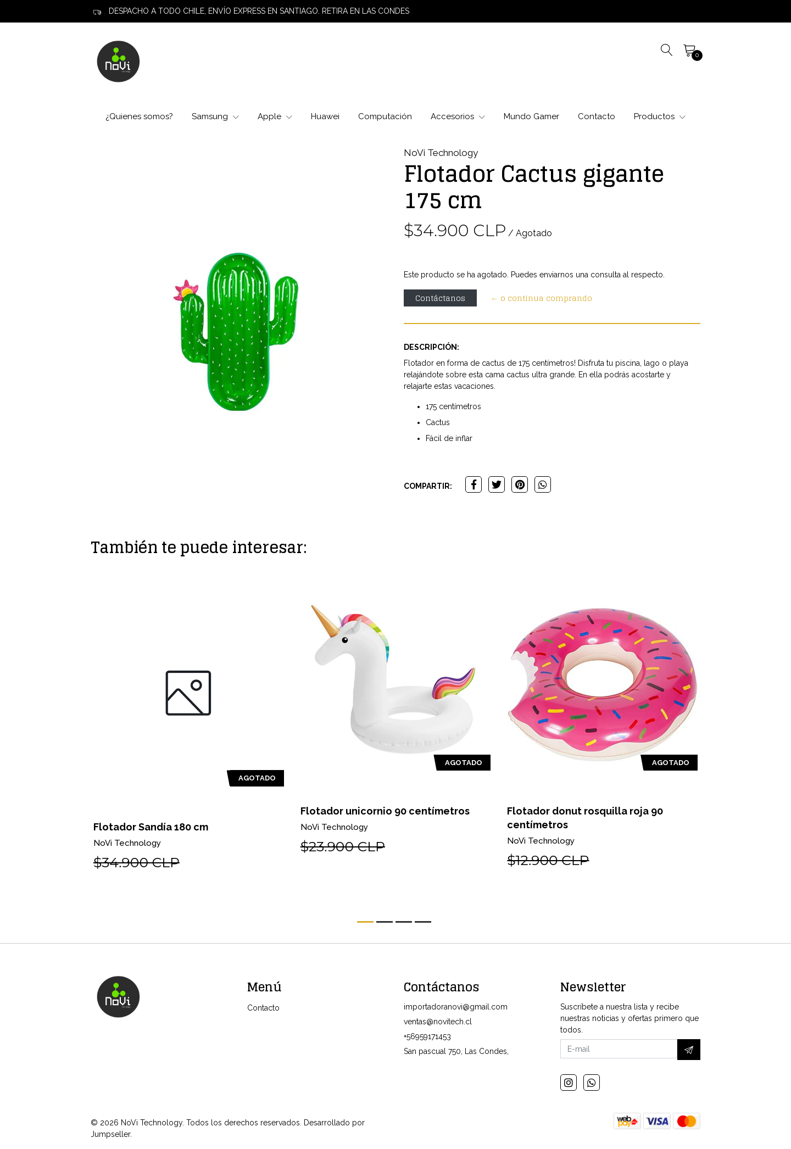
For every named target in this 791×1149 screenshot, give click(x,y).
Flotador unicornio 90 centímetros (385, 811)
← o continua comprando (541, 298)
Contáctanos (440, 298)
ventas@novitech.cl (438, 1021)
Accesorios (458, 116)
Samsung (215, 116)
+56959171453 (427, 1036)
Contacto (596, 116)
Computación (385, 116)
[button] (365, 922)
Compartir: (428, 486)
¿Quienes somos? (139, 116)
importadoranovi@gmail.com (456, 1006)
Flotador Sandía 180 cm (150, 827)
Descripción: (431, 347)
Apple (275, 116)
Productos (660, 116)
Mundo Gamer (531, 116)
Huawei (325, 116)
